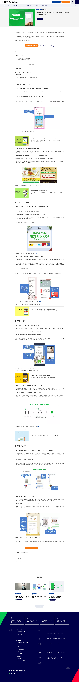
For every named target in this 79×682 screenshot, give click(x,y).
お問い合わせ (56, 2)
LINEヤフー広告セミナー (50, 635)
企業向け (48, 629)
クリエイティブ (49, 639)
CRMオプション (20, 635)
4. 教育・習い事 (18, 74)
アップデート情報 (59, 647)
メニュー (77, 2)
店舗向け (53, 629)
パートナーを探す (49, 652)
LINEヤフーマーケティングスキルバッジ (52, 658)
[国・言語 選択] (77, 5)
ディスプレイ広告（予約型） (22, 649)
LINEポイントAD (20, 658)
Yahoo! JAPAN (16, 675)
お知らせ (37, 5)
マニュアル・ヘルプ (50, 657)
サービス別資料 (49, 643)
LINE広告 (19, 651)
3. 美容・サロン (18, 68)
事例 (9, 5)
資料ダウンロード (30, 5)
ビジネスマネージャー (21, 629)
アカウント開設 (65, 2)
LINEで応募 (19, 653)
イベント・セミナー (16, 5)
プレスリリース (49, 647)
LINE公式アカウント (21, 631)
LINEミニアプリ (20, 640)
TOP (68, 668)
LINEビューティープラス (21, 633)
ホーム (11, 7)
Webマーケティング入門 (62, 638)
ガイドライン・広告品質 (56, 639)
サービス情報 (55, 638)
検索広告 (19, 646)
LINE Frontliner (63, 652)
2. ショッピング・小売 (19, 62)
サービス (4, 5)
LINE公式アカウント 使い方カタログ (61, 629)
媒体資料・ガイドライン (56, 643)
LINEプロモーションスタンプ (22, 642)
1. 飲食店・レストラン (19, 55)
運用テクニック (18, 7)
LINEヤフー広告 (20, 645)
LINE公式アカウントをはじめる (31, 45)
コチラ (35, 131)
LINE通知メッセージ (21, 638)
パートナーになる (56, 652)
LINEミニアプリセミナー (60, 633)
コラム (23, 5)
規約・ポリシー (11, 675)
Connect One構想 (21, 661)
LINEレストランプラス (21, 634)
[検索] (75, 5)
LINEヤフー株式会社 (22, 675)
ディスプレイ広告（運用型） (22, 647)
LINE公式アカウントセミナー (51, 633)
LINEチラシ (19, 656)
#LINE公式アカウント (25, 552)
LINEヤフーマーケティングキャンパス (60, 657)
